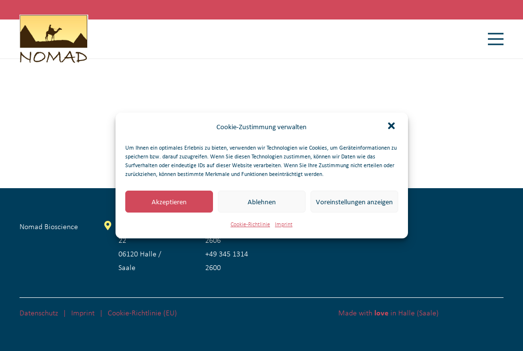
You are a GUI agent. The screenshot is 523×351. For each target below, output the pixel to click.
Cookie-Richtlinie (250, 224)
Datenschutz (38, 312)
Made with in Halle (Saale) (388, 312)
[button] (392, 127)
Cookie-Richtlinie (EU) (142, 312)
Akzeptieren (169, 202)
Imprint (283, 224)
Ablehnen (262, 202)
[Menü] (496, 39)
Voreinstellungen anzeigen (354, 202)
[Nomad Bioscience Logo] (53, 39)
